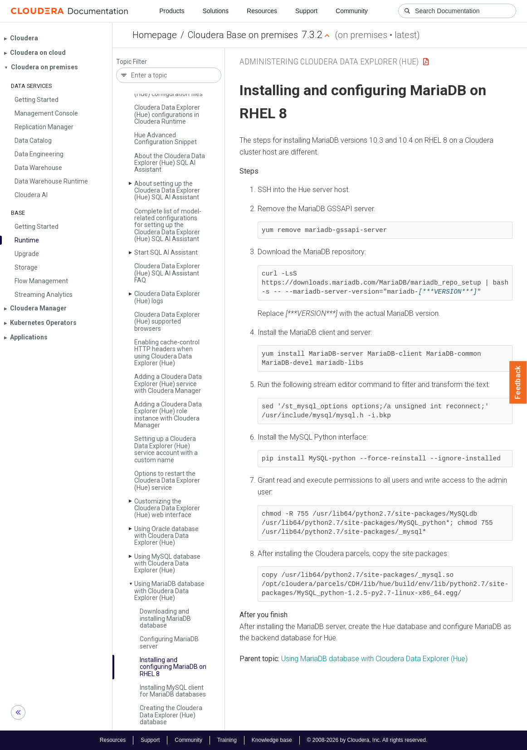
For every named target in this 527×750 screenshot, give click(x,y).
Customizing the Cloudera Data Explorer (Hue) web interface (167, 508)
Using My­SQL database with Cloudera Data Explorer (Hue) (167, 563)
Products (171, 11)
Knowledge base (272, 740)
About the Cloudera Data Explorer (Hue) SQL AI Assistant (169, 163)
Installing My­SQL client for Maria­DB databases (173, 691)
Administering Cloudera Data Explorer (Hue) (329, 61)
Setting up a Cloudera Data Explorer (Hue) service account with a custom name (166, 449)
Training (227, 740)
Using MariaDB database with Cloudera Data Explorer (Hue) (374, 658)
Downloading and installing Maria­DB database (165, 618)
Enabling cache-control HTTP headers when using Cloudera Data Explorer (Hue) (167, 353)
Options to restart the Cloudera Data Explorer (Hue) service (167, 480)
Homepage (154, 34)
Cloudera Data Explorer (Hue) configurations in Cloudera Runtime (167, 114)
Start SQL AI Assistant (166, 252)
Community (352, 11)
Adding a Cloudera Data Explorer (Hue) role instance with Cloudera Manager (168, 415)
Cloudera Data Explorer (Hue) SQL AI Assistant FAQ (167, 273)
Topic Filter (131, 61)
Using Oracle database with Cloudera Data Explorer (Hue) (166, 536)
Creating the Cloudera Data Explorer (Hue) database (171, 715)
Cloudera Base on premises (243, 34)
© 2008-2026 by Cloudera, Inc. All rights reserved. (367, 740)
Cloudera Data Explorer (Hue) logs (167, 297)
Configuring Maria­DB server (169, 642)
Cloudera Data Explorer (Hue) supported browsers (167, 321)
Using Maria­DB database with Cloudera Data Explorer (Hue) (169, 590)
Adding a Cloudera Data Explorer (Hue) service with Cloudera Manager (168, 383)
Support (306, 11)
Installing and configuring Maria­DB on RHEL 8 (173, 666)
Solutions (215, 11)
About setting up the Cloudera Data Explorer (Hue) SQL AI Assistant (167, 190)
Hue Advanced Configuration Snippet (165, 138)
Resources (262, 11)
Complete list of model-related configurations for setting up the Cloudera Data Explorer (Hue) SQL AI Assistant (167, 225)
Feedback (518, 382)
